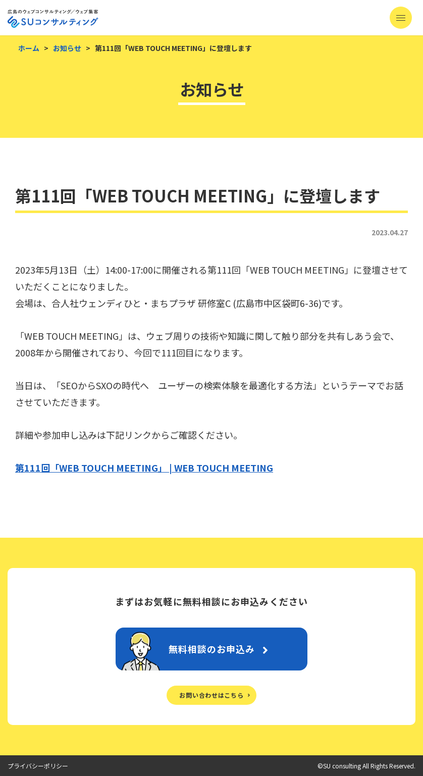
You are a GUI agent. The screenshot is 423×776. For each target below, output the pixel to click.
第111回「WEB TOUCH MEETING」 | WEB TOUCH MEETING (144, 467)
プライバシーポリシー (38, 765)
